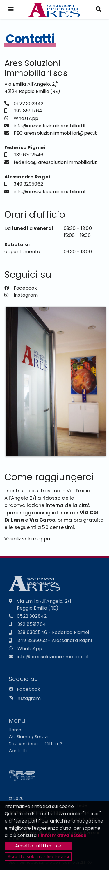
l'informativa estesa (62, 835)
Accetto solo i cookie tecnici (38, 856)
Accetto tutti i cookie (38, 846)
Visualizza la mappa (27, 540)
